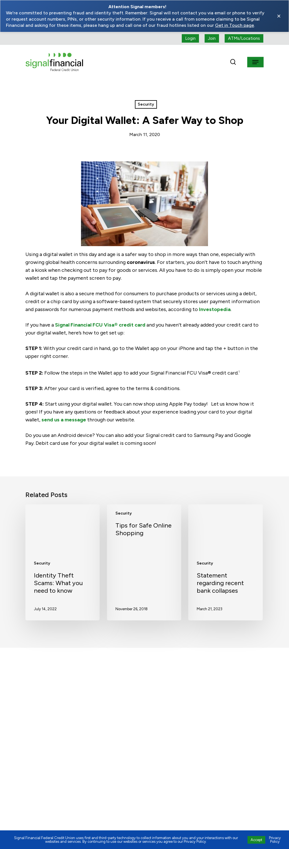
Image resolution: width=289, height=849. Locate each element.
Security (146, 104)
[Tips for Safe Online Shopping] (144, 562)
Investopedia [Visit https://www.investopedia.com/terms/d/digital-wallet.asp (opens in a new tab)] (215, 309)
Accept (256, 840)
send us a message (63, 420)
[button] (255, 62)
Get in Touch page (234, 25)
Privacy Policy (275, 840)
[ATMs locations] (244, 38)
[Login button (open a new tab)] (190, 38)
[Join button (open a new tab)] (212, 38)
